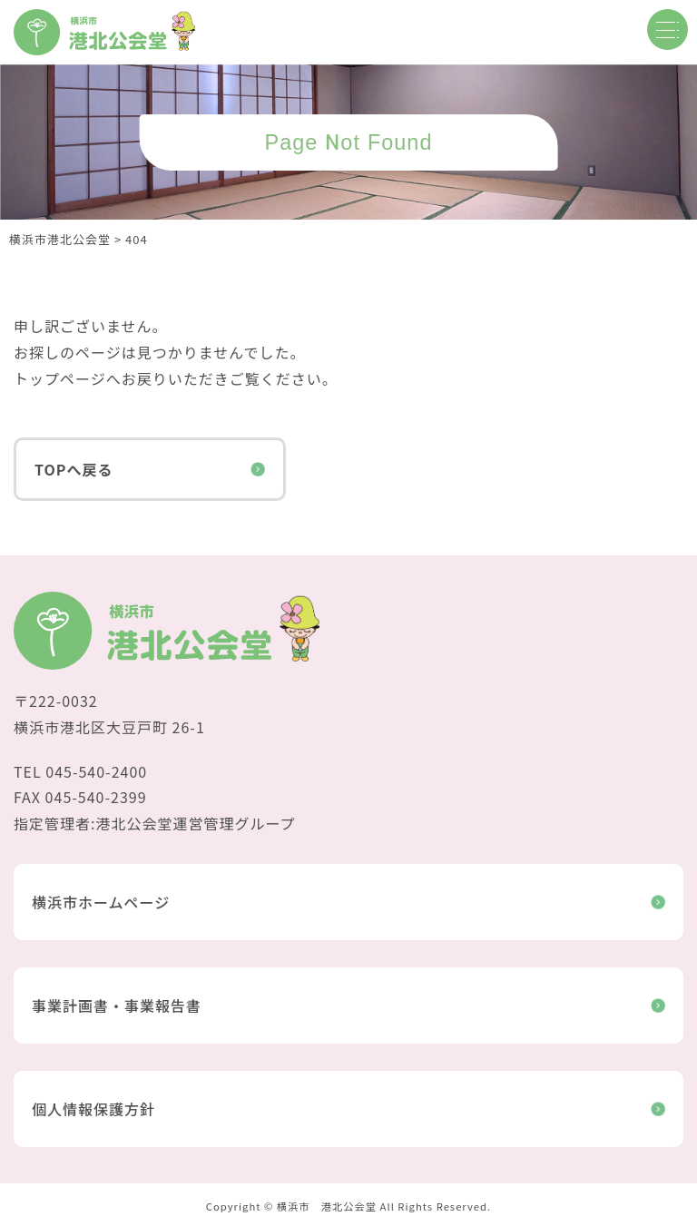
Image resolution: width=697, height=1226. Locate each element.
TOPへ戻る (149, 469)
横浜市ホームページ (348, 902)
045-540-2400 (96, 771)
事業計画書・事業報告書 (348, 1005)
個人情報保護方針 (348, 1109)
